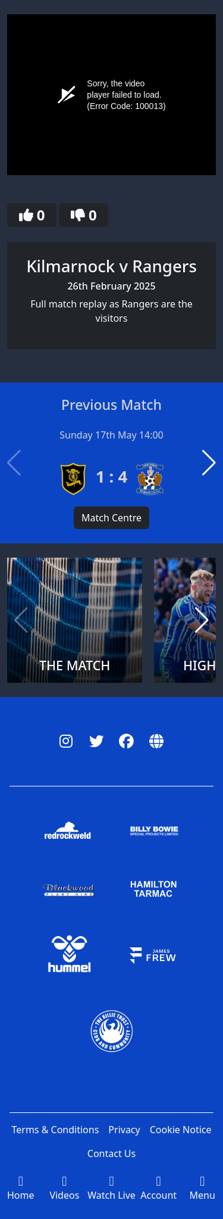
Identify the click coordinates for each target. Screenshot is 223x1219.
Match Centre (111, 517)
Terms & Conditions (55, 1129)
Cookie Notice (181, 1129)
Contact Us (111, 1153)
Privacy (124, 1129)
